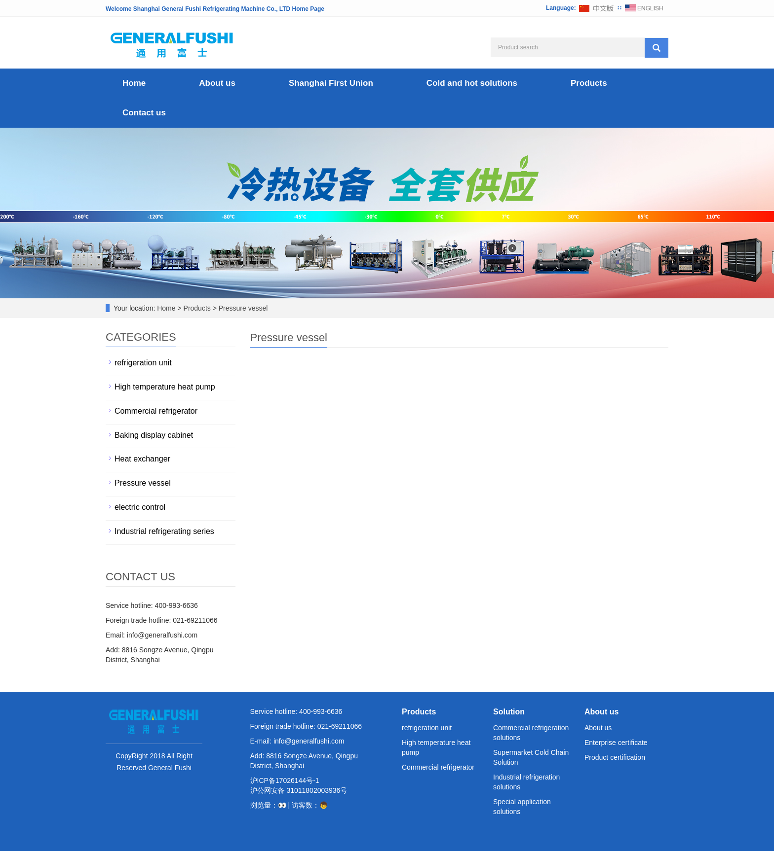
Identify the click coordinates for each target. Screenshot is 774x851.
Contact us (144, 112)
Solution (509, 712)
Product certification (614, 757)
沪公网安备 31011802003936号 (299, 790)
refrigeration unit (143, 362)
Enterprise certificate (616, 742)
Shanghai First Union (331, 83)
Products (589, 83)
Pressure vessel (242, 308)
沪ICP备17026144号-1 (284, 780)
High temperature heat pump (165, 387)
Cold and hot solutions (471, 83)
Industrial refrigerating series (164, 531)
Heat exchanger (142, 459)
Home (134, 83)
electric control (140, 507)
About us (217, 83)
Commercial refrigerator (156, 411)
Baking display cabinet (154, 435)
